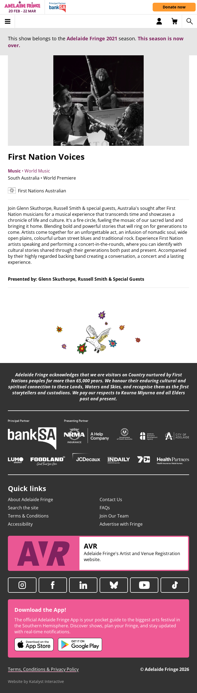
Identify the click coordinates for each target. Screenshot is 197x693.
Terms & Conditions (28, 516)
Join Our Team (114, 516)
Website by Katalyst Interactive (36, 681)
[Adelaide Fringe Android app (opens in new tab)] (80, 644)
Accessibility (20, 524)
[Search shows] (189, 21)
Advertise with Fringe (121, 524)
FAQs (105, 508)
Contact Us (111, 500)
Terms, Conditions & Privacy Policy (43, 669)
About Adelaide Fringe (30, 500)
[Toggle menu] (7, 21)
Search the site (23, 508)
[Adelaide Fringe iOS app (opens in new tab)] (34, 644)
